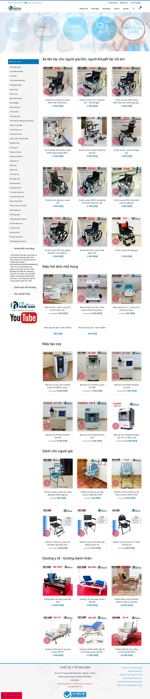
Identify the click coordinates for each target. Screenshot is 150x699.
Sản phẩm (106, 9)
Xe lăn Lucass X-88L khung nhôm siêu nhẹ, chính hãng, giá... (126, 101)
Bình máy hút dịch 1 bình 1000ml (92, 328)
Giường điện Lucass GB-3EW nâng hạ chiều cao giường (126, 600)
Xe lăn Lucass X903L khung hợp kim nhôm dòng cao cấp (92, 201)
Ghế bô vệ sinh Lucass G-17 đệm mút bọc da (126, 543)
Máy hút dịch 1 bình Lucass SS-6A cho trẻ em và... (58, 308)
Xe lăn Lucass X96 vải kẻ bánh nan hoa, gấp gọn (126, 201)
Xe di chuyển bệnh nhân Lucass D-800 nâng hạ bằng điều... (58, 151)
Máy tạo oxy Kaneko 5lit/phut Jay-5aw (126, 386)
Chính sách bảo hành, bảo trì (132, 678)
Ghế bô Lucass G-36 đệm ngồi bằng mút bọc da (92, 543)
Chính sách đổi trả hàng (25, 287)
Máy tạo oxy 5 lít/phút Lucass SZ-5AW (92, 386)
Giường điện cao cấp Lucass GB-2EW (57, 600)
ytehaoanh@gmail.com (65, 684)
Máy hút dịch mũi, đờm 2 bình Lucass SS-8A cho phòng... (92, 308)
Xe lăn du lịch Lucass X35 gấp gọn (126, 151)
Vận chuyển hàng (22, 294)
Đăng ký (124, 3)
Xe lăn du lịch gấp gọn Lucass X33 (57, 201)
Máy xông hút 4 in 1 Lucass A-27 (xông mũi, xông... (126, 308)
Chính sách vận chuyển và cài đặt (130, 675)
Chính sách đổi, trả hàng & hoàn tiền (129, 682)
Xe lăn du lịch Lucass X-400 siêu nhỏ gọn (92, 151)
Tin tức (116, 9)
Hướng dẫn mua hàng (24, 248)
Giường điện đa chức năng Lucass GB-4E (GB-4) (127, 650)
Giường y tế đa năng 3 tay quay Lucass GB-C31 (58, 650)
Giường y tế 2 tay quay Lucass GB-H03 (92, 600)
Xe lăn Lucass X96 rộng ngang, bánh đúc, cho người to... (58, 251)
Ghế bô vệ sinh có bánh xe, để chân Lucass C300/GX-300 (126, 493)
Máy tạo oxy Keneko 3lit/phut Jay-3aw (58, 436)
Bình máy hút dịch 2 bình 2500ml (57, 328)
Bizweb (79, 687)
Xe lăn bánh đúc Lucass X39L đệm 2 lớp (92, 251)
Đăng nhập (113, 3)
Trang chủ (83, 9)
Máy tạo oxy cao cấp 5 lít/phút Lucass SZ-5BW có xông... (57, 386)
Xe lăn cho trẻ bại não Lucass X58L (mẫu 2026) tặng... (58, 101)
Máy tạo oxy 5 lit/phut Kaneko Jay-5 (92, 436)
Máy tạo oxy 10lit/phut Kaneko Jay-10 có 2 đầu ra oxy (126, 436)
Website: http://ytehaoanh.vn (83, 684)
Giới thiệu (95, 9)
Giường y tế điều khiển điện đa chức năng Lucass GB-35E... (92, 650)
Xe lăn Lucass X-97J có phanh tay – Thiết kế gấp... (92, 101)
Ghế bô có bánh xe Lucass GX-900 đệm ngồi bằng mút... (57, 543)
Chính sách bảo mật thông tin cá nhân (129, 685)
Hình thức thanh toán (135, 671)
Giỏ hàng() (135, 3)
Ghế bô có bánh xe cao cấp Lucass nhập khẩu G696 (92, 493)
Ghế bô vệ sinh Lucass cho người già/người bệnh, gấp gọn (58, 493)
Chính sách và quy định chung (132, 668)
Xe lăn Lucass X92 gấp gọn (126, 250)
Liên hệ (126, 9)
